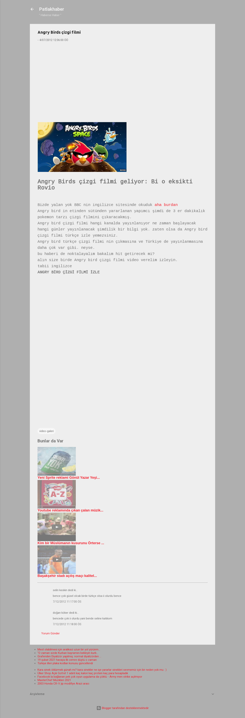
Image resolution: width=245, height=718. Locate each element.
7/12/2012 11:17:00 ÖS (67, 601)
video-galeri (46, 431)
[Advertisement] (122, 75)
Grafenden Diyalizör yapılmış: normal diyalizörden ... (69, 656)
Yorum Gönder (50, 633)
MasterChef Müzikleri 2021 (54, 680)
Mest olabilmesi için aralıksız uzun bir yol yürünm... (69, 649)
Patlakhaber (51, 9)
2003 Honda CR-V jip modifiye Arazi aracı (63, 683)
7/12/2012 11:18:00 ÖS (67, 624)
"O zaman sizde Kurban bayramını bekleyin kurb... (68, 653)
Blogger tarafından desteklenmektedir (122, 708)
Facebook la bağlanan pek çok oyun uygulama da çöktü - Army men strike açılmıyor (90, 676)
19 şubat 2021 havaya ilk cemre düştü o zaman (67, 660)
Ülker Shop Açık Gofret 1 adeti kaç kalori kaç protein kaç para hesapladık (83, 673)
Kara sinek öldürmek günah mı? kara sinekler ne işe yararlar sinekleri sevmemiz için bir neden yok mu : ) (102, 669)
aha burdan (166, 205)
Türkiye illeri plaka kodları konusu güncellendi (65, 663)
